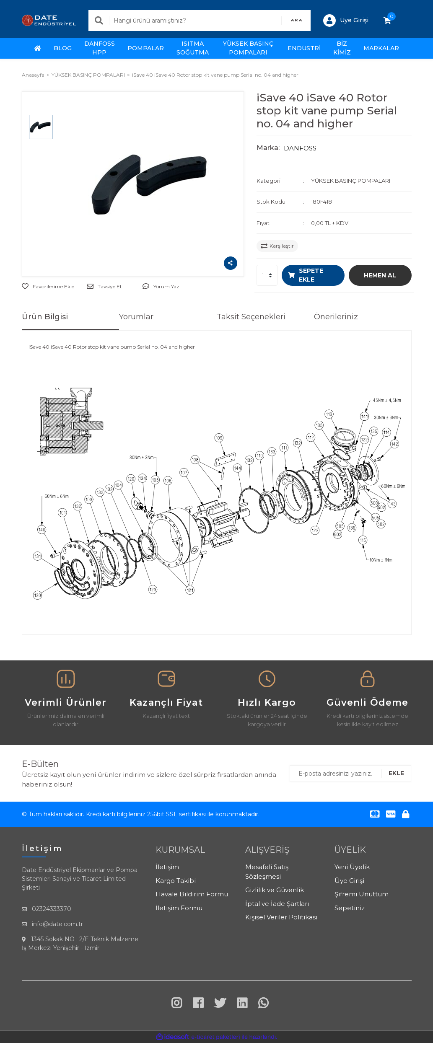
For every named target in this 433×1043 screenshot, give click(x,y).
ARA (297, 20)
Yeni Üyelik (352, 867)
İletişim (167, 867)
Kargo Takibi (176, 881)
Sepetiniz (349, 908)
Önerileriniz (336, 316)
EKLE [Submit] (396, 773)
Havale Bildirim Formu (192, 894)
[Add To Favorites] (48, 286)
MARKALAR (381, 48)
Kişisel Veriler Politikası (281, 917)
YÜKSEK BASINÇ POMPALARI (350, 180)
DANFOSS (300, 148)
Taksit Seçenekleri (251, 316)
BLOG (63, 48)
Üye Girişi (349, 881)
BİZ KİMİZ (342, 48)
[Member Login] (345, 20)
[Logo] (49, 20)
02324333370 (51, 909)
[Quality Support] (368, 682)
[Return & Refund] (166, 682)
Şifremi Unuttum (361, 894)
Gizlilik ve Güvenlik (274, 890)
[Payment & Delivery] (66, 682)
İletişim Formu (179, 908)
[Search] (199, 20)
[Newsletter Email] (350, 774)
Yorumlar (136, 316)
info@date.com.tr (57, 924)
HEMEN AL (380, 275)
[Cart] (387, 20)
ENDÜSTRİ (304, 48)
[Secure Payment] (267, 682)
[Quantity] (267, 275)
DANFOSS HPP (99, 48)
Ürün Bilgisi (45, 316)
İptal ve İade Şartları (277, 904)
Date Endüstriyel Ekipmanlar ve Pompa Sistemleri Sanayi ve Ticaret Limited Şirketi (79, 878)
